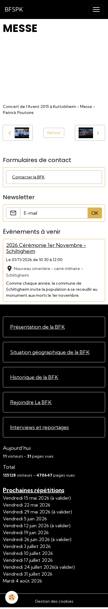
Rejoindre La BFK (31, 402)
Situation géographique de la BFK (50, 352)
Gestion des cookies (54, 601)
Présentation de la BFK (37, 327)
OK (94, 213)
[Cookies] (11, 597)
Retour (53, 132)
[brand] (14, 9)
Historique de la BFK (34, 377)
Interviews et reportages (39, 427)
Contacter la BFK (28, 177)
